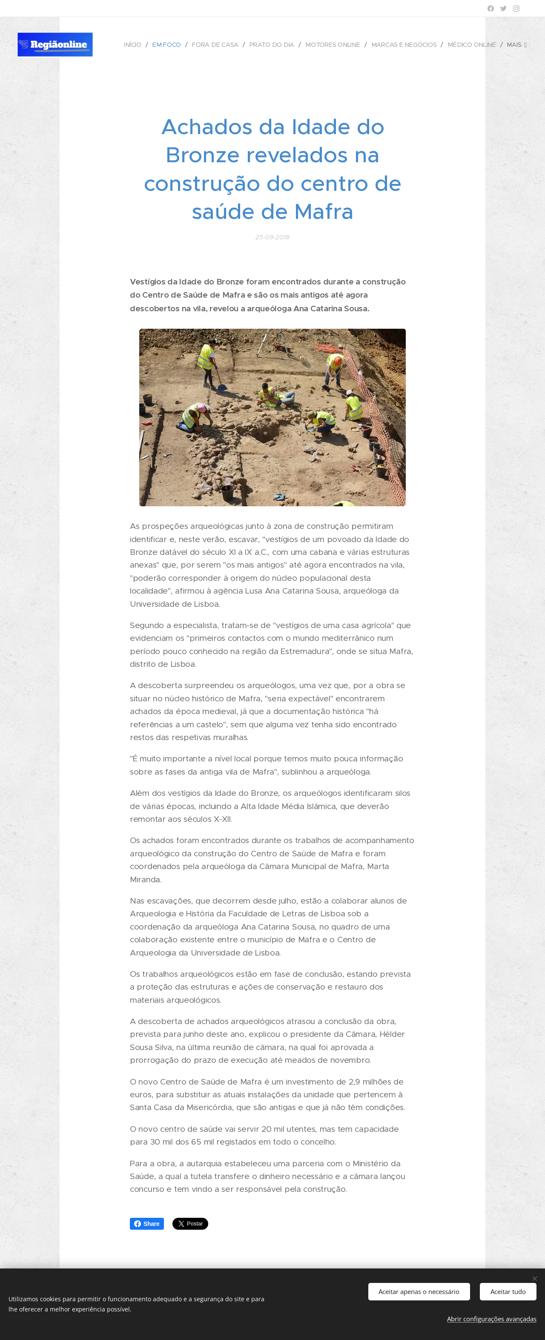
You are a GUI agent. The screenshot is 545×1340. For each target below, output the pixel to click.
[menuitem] (139, 44)
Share (147, 1223)
